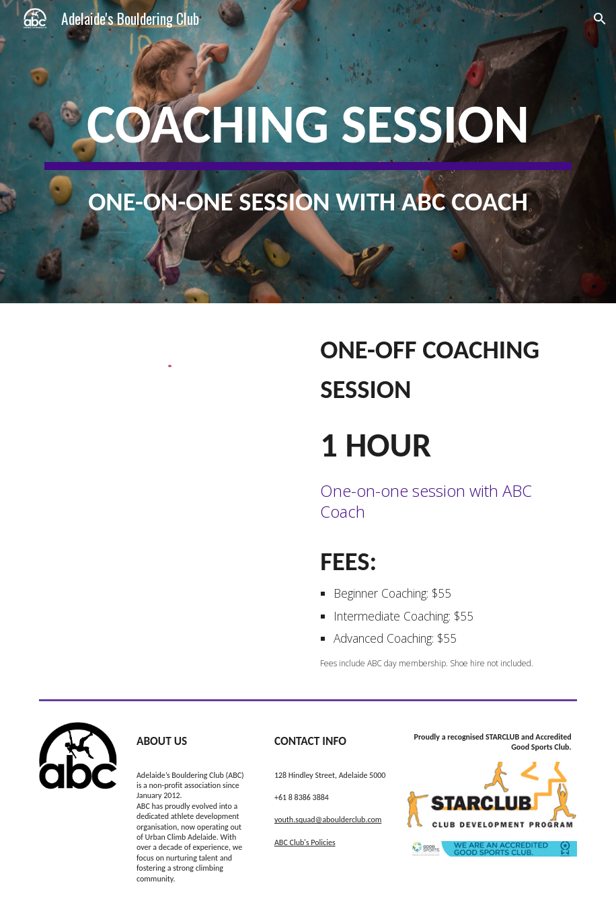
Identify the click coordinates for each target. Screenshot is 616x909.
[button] (600, 19)
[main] (308, 152)
